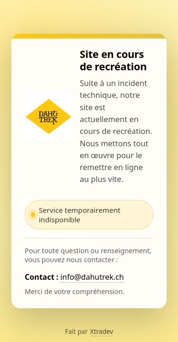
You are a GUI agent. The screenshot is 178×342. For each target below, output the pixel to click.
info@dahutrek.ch (92, 277)
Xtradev (101, 331)
